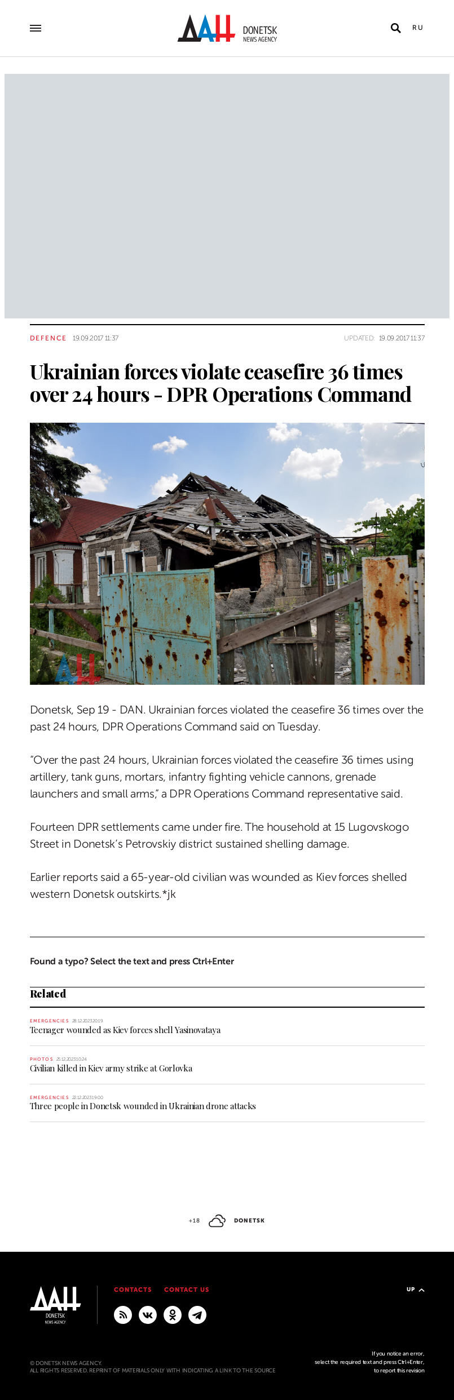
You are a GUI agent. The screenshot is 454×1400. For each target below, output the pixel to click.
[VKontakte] (148, 1314)
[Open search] (396, 28)
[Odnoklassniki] (173, 1314)
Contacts (133, 1289)
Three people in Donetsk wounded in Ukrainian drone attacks (143, 1105)
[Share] (10, 660)
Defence (49, 338)
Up (416, 1289)
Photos (41, 1059)
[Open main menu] (36, 28)
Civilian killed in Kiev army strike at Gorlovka (111, 1068)
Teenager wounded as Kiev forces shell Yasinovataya (125, 1029)
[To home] (227, 28)
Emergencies (49, 1021)
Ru (418, 28)
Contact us (186, 1289)
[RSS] (123, 1314)
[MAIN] (197, 1314)
